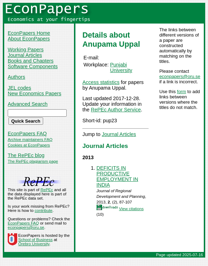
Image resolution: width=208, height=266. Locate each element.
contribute (44, 210)
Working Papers (25, 49)
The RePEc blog (26, 155)
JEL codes (19, 88)
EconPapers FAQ (27, 133)
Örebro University (33, 244)
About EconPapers (29, 38)
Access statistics (101, 82)
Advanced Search (28, 104)
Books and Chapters (30, 61)
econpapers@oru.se (179, 76)
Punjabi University (121, 67)
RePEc (46, 190)
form (181, 91)
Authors (16, 77)
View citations (131, 209)
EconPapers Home (29, 33)
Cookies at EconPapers (29, 145)
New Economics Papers (34, 93)
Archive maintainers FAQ (30, 139)
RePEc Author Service (116, 109)
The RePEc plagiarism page (33, 161)
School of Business (35, 240)
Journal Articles (25, 55)
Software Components (33, 66)
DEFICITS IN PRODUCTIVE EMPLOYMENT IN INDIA (117, 176)
